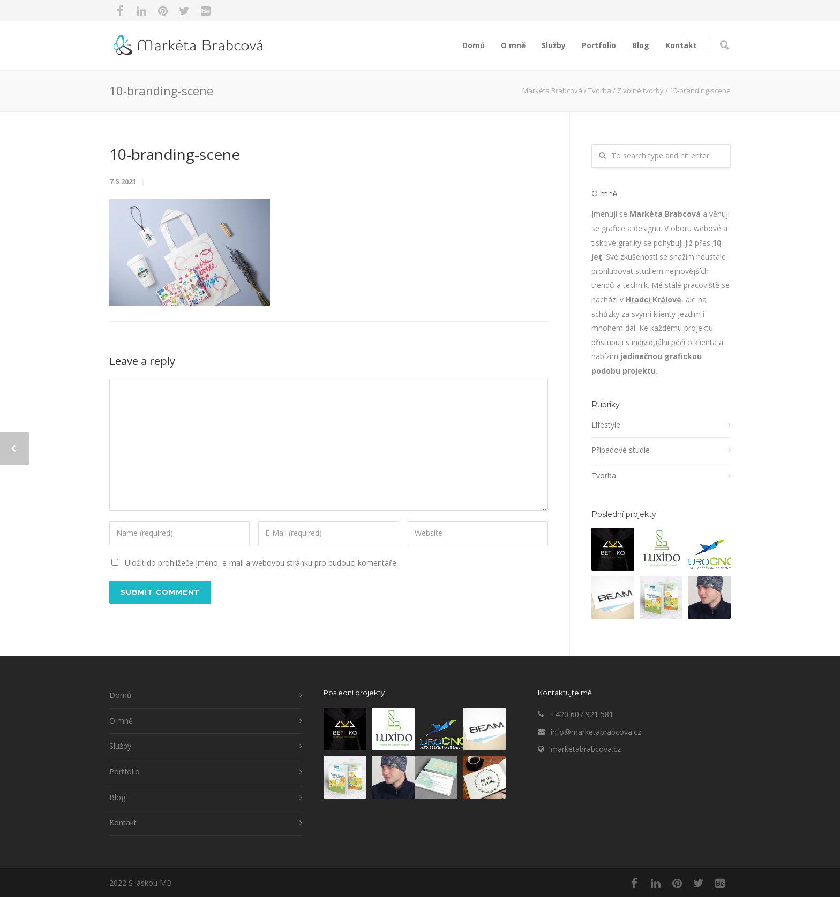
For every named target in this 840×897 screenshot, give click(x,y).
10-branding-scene (174, 154)
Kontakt (681, 45)
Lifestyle (605, 425)
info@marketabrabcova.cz (596, 732)
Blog (640, 45)
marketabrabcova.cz (586, 749)
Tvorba (603, 475)
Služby (554, 45)
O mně (513, 45)
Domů (473, 45)
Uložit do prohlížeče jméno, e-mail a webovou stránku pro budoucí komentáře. (261, 563)
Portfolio (599, 45)
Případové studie (620, 450)
